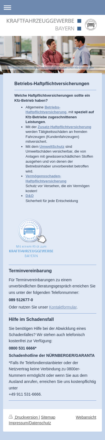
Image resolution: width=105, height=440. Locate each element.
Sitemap (48, 417)
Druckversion (24, 417)
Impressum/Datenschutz (30, 423)
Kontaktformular (62, 307)
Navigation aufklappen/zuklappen (52, 7)
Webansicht (86, 417)
